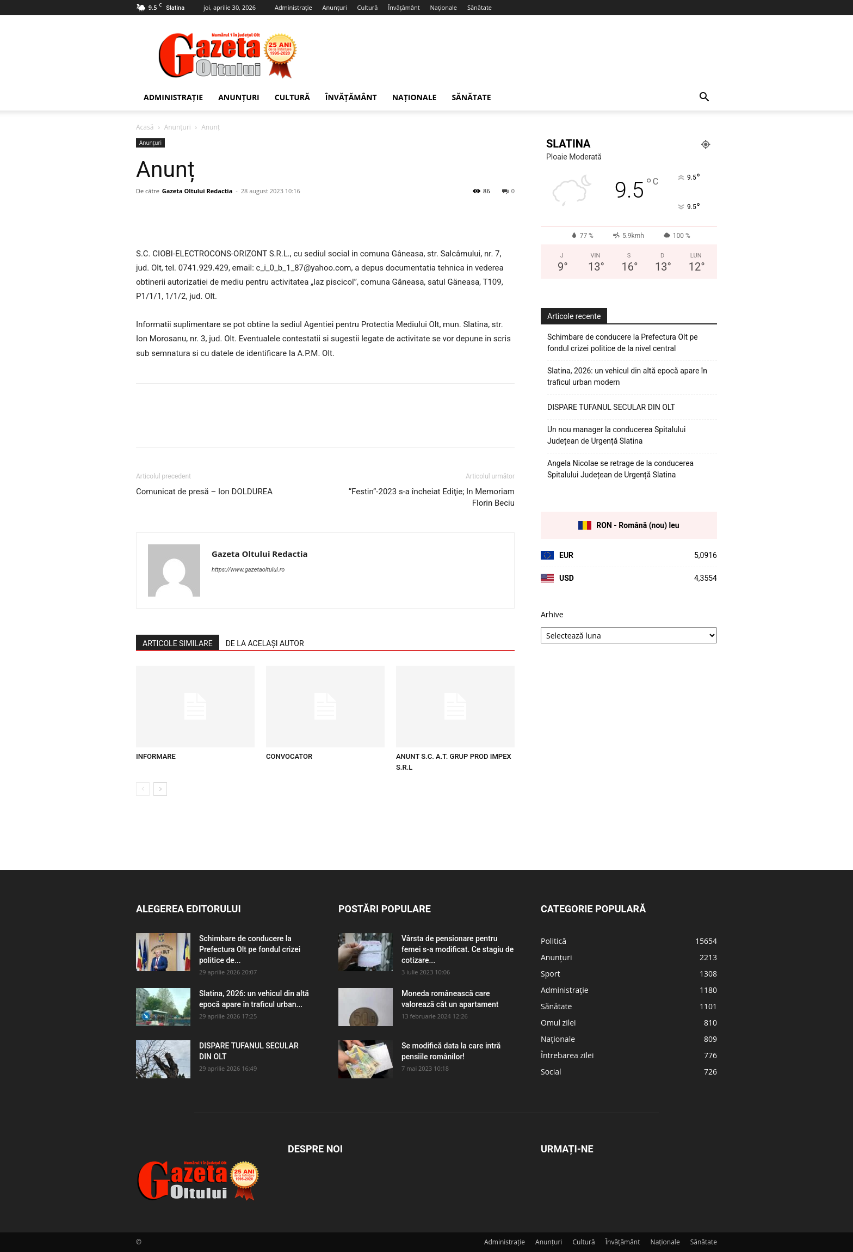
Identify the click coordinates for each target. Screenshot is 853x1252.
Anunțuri (335, 7)
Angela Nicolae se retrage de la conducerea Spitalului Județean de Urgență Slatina (620, 469)
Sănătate (479, 7)
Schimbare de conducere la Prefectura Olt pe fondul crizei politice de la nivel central (622, 343)
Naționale (443, 7)
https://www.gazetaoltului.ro (248, 569)
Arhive (552, 614)
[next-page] (160, 789)
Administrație (293, 7)
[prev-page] (143, 789)
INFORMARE (156, 756)
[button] (704, 98)
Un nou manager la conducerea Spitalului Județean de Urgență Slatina (616, 435)
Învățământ (403, 7)
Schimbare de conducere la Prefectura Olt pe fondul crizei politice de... (249, 949)
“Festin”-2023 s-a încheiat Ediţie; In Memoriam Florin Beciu (432, 497)
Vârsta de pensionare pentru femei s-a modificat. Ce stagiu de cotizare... (457, 949)
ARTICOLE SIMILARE (178, 643)
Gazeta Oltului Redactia (197, 191)
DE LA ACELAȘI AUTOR (265, 643)
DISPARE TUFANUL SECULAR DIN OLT (611, 407)
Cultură (367, 7)
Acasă (144, 127)
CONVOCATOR (289, 756)
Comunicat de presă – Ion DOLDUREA (204, 491)
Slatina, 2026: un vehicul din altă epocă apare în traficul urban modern (627, 376)
